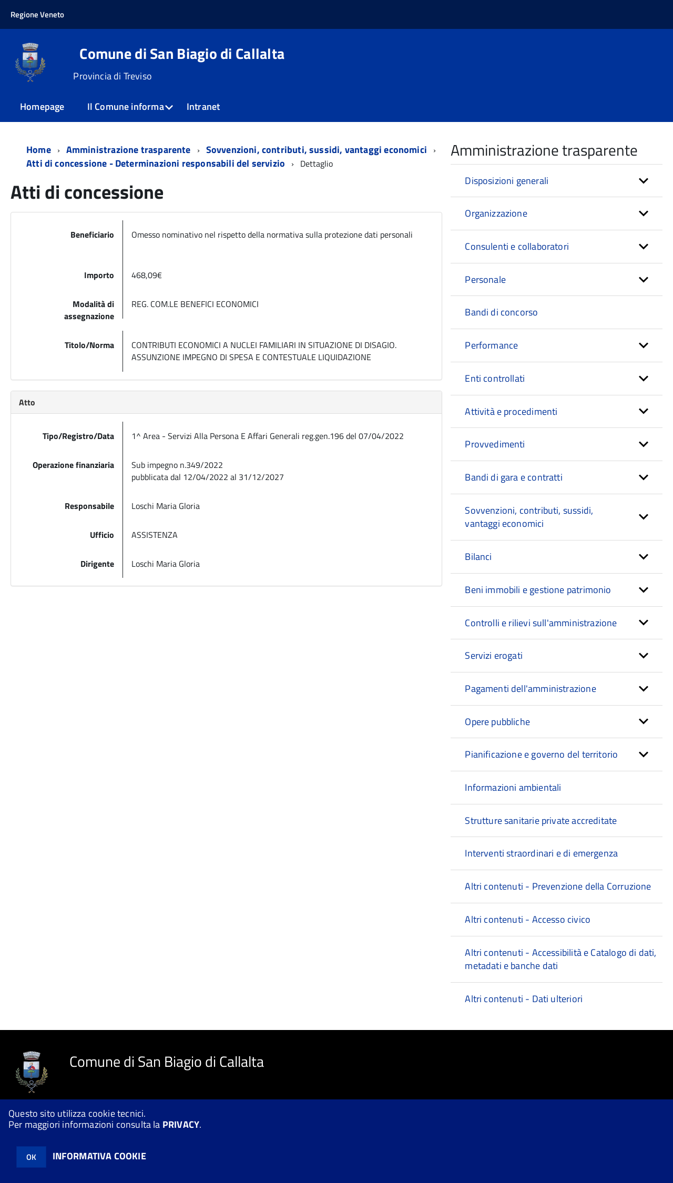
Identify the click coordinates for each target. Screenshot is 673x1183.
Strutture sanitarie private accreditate (541, 820)
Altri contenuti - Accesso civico (527, 919)
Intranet (203, 106)
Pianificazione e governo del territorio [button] (541, 754)
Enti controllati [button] (495, 378)
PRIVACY (180, 1124)
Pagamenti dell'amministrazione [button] (530, 688)
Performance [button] (491, 345)
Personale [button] (485, 279)
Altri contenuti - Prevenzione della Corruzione (558, 886)
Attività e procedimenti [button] (511, 411)
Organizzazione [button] (496, 213)
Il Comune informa (125, 106)
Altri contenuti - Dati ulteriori (524, 999)
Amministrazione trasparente (128, 149)
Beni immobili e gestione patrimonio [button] (538, 590)
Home (38, 149)
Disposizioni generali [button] (506, 181)
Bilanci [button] (478, 556)
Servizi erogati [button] (494, 655)
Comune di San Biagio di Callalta (181, 53)
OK (31, 1157)
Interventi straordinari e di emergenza (541, 853)
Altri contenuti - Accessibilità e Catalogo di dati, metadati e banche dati (560, 959)
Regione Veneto (37, 14)
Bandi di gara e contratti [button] (514, 477)
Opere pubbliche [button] (497, 722)
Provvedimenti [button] (495, 444)
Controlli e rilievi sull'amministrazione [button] (541, 623)
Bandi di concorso (501, 312)
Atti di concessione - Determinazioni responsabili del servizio (155, 163)
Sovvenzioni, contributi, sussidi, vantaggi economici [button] (529, 517)
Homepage (42, 106)
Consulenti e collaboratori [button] (517, 246)
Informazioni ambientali (513, 787)
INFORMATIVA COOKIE (99, 1156)
